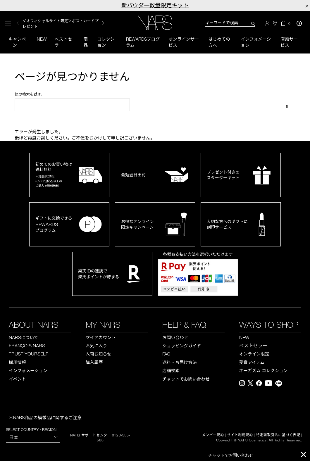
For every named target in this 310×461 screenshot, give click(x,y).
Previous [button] (17, 23)
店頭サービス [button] (289, 42)
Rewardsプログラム (143, 42)
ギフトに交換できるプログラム (53, 224)
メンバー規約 (213, 435)
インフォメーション (256, 42)
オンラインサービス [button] (183, 42)
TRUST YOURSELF (28, 354)
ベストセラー (63, 42)
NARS (23, 337)
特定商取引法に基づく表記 (278, 435)
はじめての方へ (219, 42)
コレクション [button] (106, 42)
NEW (244, 337)
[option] (64, 23)
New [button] (42, 39)
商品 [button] (85, 42)
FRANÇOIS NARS (27, 345)
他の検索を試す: (28, 94)
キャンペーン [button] (17, 42)
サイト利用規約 (240, 435)
